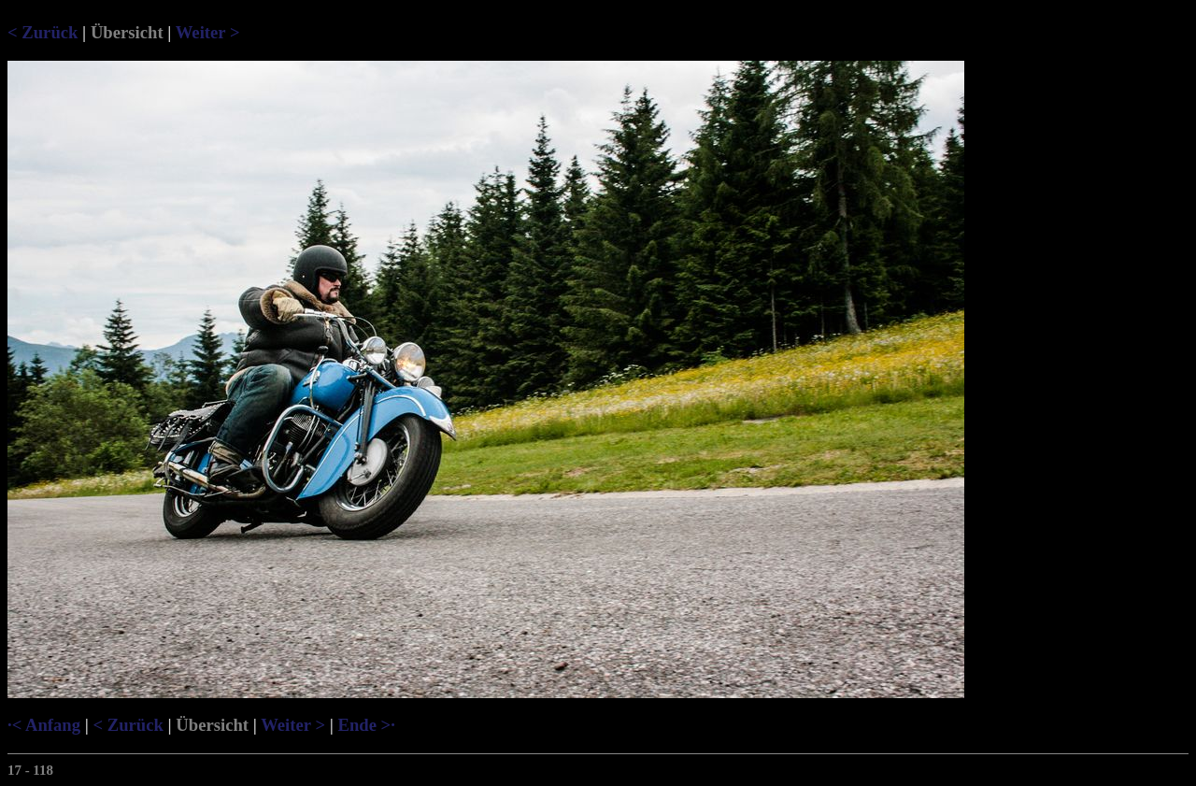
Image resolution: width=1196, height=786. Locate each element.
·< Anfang (43, 725)
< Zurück (42, 32)
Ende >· (365, 725)
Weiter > (208, 32)
